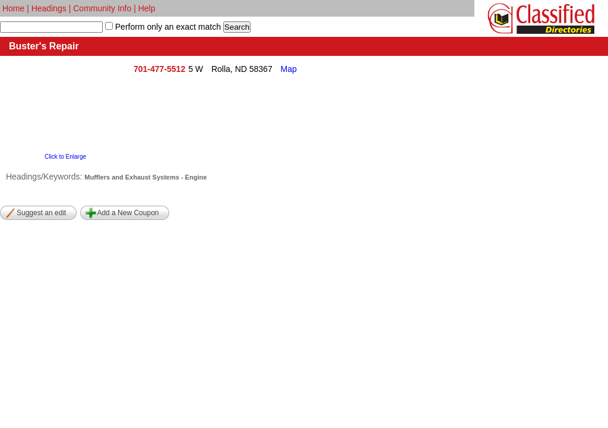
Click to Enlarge (65, 156)
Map (289, 69)
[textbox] (51, 27)
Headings (48, 8)
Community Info (102, 8)
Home (13, 8)
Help (147, 8)
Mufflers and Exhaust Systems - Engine (145, 177)
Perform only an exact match (167, 27)
